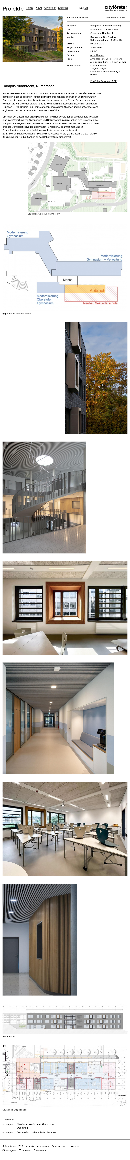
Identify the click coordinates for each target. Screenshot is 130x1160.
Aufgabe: (72, 25)
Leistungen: (73, 51)
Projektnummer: (75, 47)
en (86, 7)
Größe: (70, 37)
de (81, 7)
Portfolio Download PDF (103, 81)
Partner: (71, 55)
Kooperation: (74, 65)
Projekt (10, 1124)
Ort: (69, 29)
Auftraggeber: (74, 33)
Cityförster (50, 7)
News (39, 7)
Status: (70, 44)
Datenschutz (58, 1146)
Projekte (13, 9)
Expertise (63, 7)
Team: (70, 59)
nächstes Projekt (115, 17)
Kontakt (30, 1146)
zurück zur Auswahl (77, 17)
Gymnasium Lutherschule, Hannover (37, 1132)
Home (29, 7)
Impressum (43, 1146)
